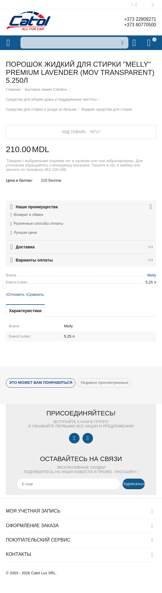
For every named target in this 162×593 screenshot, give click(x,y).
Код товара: (74, 132)
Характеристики (25, 310)
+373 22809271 (137, 19)
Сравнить (35, 294)
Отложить (15, 294)
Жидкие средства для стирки (106, 109)
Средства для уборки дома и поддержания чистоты (51, 99)
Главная (13, 89)
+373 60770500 (137, 25)
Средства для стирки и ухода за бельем (41, 109)
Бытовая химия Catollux (46, 89)
